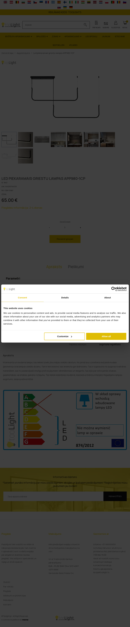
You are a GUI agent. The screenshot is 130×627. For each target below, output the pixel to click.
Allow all (106, 336)
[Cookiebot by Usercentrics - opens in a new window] (113, 289)
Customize (64, 336)
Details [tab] (65, 297)
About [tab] (107, 297)
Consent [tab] (22, 297)
